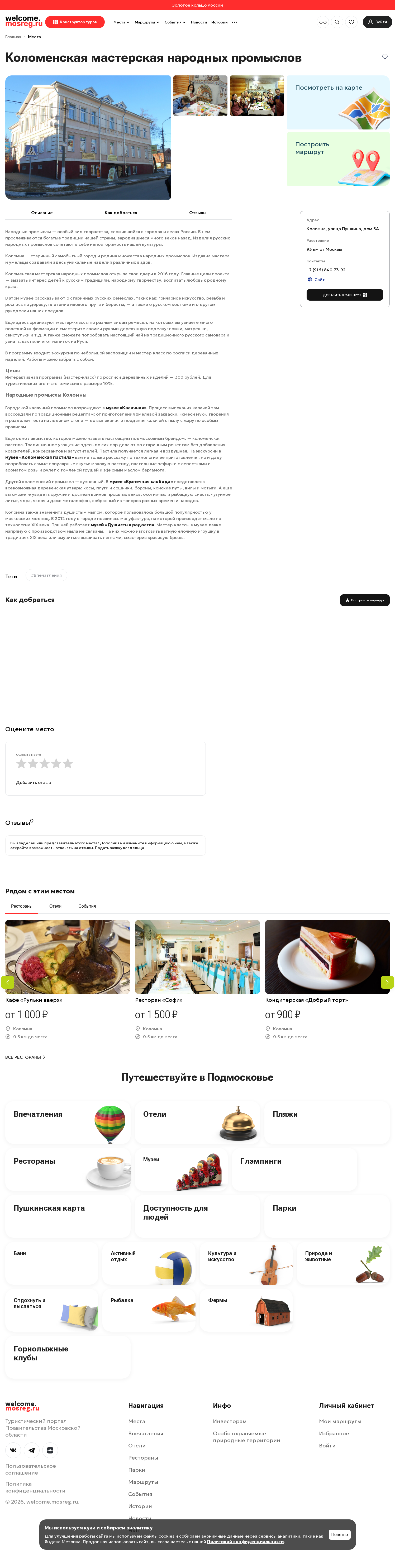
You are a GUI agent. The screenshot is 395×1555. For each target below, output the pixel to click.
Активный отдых (123, 1256)
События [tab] (87, 906)
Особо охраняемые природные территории (246, 1437)
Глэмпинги (261, 1161)
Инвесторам (230, 1421)
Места (122, 22)
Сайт (316, 279)
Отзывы (197, 212)
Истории (219, 22)
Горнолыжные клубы (41, 1353)
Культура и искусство (222, 1256)
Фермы (217, 1300)
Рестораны (34, 1161)
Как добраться (121, 212)
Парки (285, 1207)
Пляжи (285, 1114)
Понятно (339, 1534)
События (176, 22)
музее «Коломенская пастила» (39, 457)
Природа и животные (318, 1256)
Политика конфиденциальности (35, 1487)
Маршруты (147, 22)
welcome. (22, 1406)
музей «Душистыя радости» (122, 524)
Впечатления (38, 1114)
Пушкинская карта (49, 1207)
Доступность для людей (175, 1212)
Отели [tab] (55, 906)
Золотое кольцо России (197, 5)
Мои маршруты (340, 1421)
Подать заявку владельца (119, 847)
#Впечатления (46, 575)
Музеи (151, 1159)
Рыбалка (122, 1300)
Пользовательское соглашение (30, 1469)
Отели (154, 1114)
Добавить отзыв (33, 782)
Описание (42, 212)
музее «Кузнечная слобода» (141, 481)
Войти (327, 1445)
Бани (20, 1253)
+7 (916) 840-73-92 (326, 269)
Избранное (334, 1433)
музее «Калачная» (125, 407)
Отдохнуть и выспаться (29, 1303)
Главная (13, 36)
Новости (199, 22)
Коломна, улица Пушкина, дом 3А (343, 228)
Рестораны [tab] (21, 906)
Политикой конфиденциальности (245, 1541)
